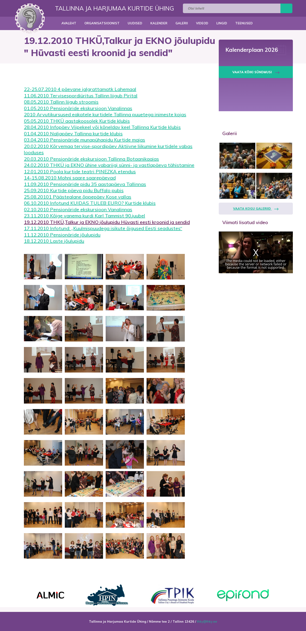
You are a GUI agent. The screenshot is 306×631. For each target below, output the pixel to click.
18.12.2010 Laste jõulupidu (54, 241)
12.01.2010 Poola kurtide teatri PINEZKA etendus (80, 171)
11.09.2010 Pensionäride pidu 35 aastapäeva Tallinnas (85, 184)
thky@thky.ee (207, 621)
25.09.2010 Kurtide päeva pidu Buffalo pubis (74, 190)
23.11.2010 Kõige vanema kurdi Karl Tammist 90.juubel (84, 216)
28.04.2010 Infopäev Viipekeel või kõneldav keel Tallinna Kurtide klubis (102, 127)
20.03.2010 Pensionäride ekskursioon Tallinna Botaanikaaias (91, 159)
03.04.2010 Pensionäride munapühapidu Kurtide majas (84, 140)
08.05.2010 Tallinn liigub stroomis (61, 102)
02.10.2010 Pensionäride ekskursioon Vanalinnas (78, 209)
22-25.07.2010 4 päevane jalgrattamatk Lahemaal (80, 89)
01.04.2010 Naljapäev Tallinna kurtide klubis (73, 134)
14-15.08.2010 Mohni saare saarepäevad (70, 178)
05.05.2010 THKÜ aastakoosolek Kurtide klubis (77, 121)
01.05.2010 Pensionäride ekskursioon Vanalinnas (78, 108)
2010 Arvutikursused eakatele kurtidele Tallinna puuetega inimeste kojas (105, 114)
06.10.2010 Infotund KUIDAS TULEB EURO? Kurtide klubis (90, 203)
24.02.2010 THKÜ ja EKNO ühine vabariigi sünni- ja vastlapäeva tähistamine (109, 165)
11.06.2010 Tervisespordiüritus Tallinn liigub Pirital (80, 96)
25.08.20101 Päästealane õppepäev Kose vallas (77, 197)
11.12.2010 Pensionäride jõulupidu (62, 235)
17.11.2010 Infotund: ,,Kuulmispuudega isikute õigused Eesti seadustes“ (103, 228)
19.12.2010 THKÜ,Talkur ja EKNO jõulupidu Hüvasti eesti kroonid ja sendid (107, 222)
